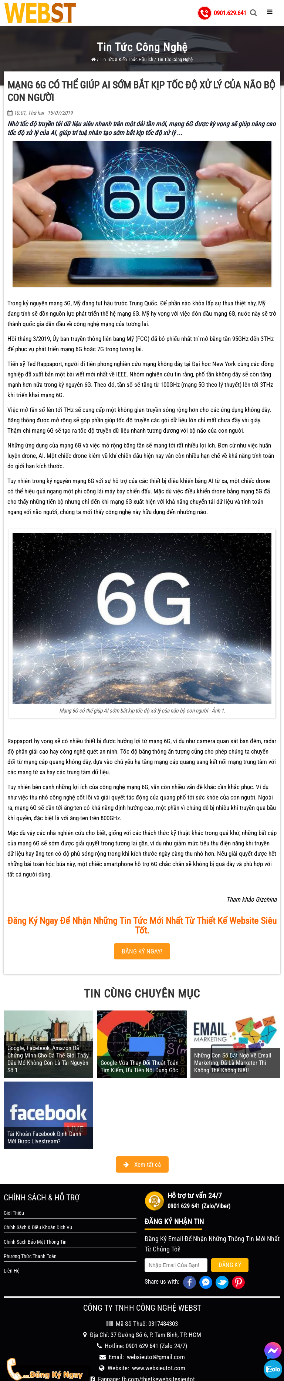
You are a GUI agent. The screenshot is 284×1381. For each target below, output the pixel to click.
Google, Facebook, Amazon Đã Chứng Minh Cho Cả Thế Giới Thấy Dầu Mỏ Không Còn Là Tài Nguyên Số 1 (48, 1059)
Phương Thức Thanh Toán (30, 1256)
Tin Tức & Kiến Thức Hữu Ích (126, 59)
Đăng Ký (230, 1264)
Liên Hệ (12, 1271)
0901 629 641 (142, 1346)
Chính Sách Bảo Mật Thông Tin (35, 1242)
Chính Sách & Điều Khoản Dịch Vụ (38, 1227)
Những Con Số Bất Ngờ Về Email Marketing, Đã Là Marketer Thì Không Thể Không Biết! (232, 1063)
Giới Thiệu (14, 1213)
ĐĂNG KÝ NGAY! (142, 951)
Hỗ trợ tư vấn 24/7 (195, 1195)
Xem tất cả (142, 1164)
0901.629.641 (230, 13)
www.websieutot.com (158, 1368)
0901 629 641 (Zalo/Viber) (199, 1206)
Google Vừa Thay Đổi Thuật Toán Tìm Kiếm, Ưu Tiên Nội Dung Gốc (140, 1066)
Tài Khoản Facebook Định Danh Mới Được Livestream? (44, 1137)
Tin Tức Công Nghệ (175, 59)
